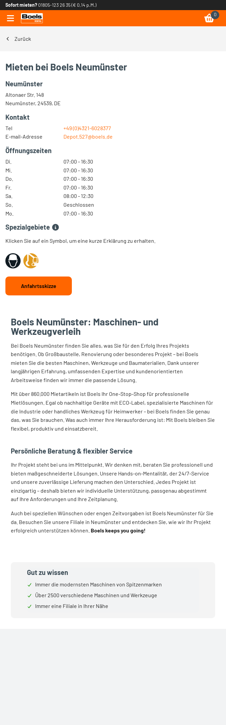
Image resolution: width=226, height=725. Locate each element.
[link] (32, 18)
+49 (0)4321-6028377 (87, 128)
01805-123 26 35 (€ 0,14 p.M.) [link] (67, 5)
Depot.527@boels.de (88, 136)
